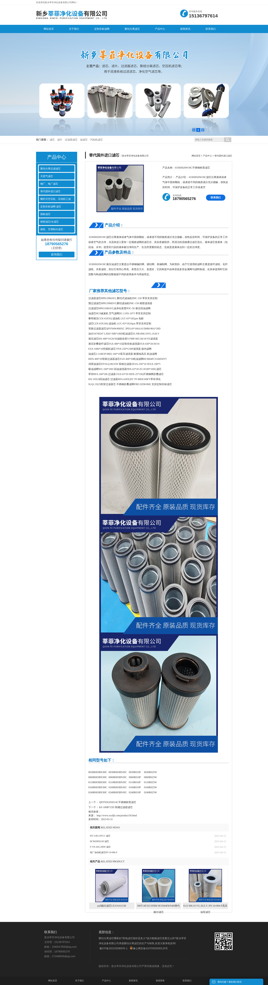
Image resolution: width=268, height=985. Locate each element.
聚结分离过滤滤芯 (50, 168)
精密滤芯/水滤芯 (49, 221)
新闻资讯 (133, 980)
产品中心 (207, 155)
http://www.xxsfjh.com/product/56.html (117, 815)
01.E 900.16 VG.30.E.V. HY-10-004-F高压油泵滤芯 (205, 906)
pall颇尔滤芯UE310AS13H (111, 905)
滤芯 (52, 139)
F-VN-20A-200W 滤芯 (100, 847)
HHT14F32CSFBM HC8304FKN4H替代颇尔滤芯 (158, 906)
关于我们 (79, 980)
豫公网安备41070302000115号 (149, 948)
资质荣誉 (160, 980)
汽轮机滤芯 (96, 139)
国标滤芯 (45, 214)
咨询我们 (56, 254)
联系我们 (216, 197)
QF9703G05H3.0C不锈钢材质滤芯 (117, 802)
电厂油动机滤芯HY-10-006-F (103, 852)
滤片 (59, 139)
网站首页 (196, 155)
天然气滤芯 (46, 176)
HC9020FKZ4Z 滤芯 (99, 841)
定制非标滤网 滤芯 (50, 206)
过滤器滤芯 (71, 139)
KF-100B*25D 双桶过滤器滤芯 (116, 807)
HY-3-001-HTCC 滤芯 (100, 836)
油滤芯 (84, 139)
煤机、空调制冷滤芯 (51, 229)
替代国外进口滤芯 (50, 191)
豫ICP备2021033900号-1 (113, 948)
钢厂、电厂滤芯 (49, 183)
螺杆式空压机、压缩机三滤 (55, 199)
